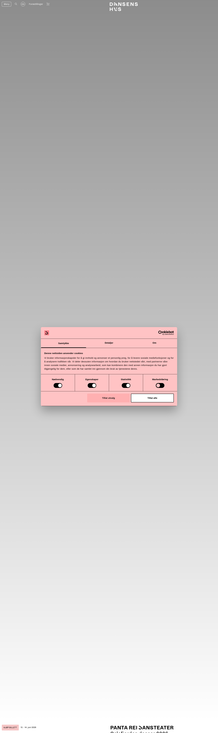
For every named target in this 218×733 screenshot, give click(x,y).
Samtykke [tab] (63, 343)
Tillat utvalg (108, 398)
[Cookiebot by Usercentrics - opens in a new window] (160, 333)
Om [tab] (154, 342)
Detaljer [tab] (109, 342)
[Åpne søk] (16, 4)
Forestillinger (36, 4)
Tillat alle (152, 398)
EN (23, 4)
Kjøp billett (10, 727)
